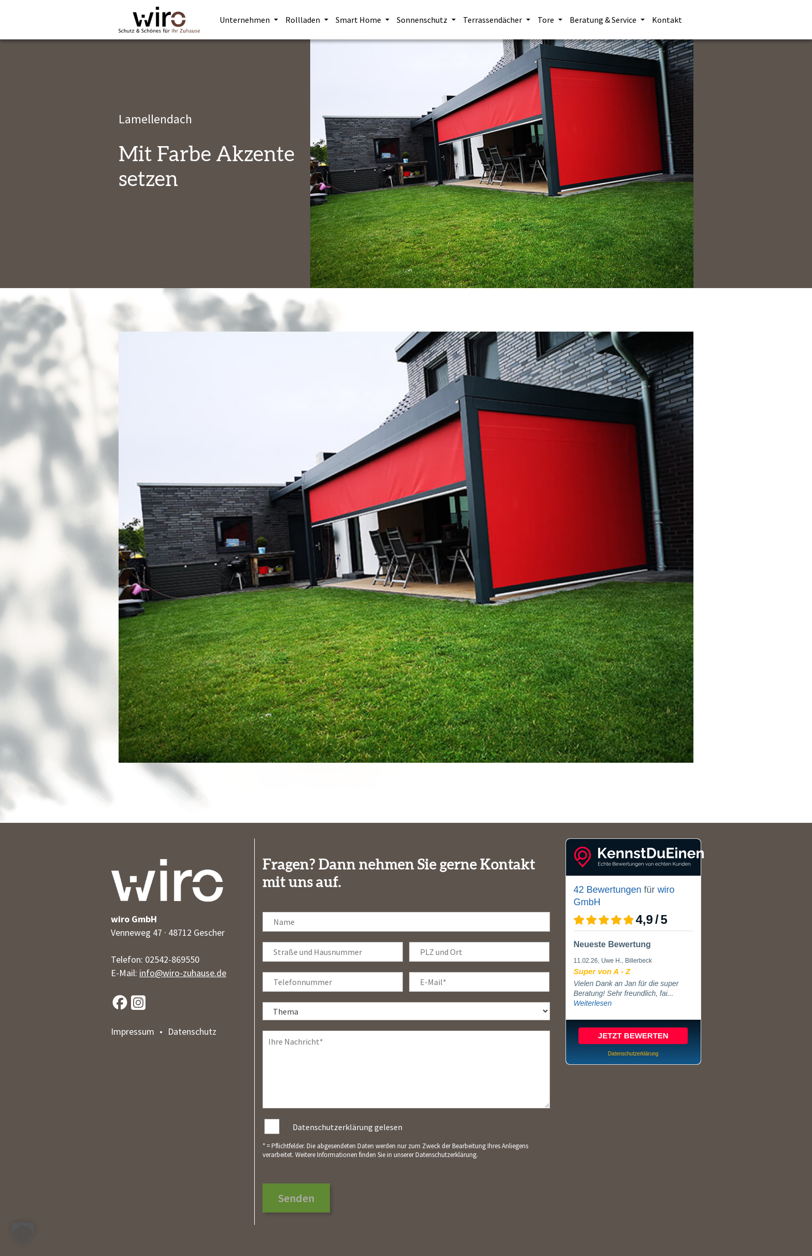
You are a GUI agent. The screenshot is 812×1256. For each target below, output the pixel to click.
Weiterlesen (593, 1003)
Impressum (132, 1031)
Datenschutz (192, 1031)
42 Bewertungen (608, 889)
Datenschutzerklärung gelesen (347, 1127)
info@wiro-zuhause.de (182, 973)
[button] (23, 1233)
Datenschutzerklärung (445, 1154)
